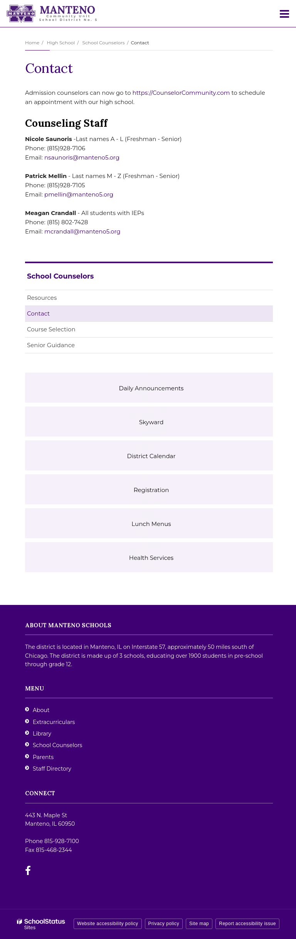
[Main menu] (284, 13)
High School (61, 42)
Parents (43, 757)
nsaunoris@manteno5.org (81, 157)
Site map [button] (199, 923)
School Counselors (103, 42)
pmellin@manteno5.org (78, 194)
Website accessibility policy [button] (107, 923)
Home (32, 42)
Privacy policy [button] (163, 923)
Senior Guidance (51, 345)
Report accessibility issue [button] (247, 923)
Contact (38, 313)
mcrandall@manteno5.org (82, 231)
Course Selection (51, 329)
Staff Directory (52, 768)
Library (42, 733)
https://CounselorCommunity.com (181, 92)
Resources (42, 297)
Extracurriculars (54, 722)
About (41, 710)
